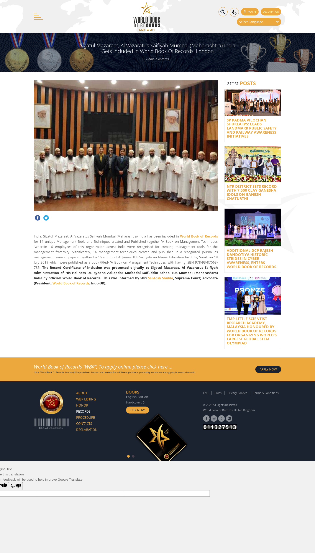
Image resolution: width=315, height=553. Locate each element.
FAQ (205, 393)
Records (163, 59)
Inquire (249, 11)
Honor (82, 405)
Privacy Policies (237, 393)
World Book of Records (199, 236)
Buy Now (137, 410)
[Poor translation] (16, 486)
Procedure (85, 417)
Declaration (271, 11)
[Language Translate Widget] (259, 22)
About (81, 393)
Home (150, 59)
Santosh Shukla (160, 278)
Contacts (84, 423)
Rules (218, 393)
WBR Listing (86, 399)
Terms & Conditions (266, 393)
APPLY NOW (268, 369)
